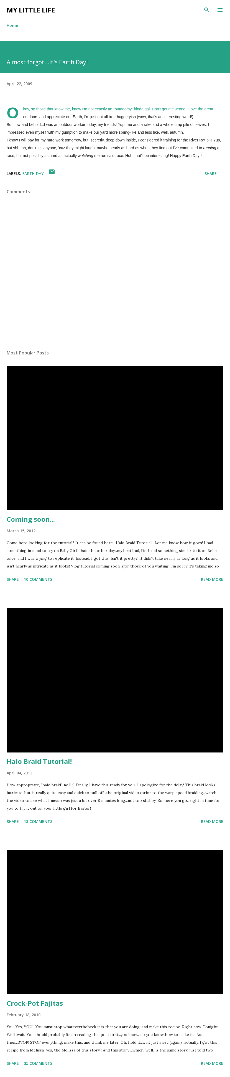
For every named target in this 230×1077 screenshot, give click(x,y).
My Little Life (31, 9)
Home (12, 25)
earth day (33, 173)
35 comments (38, 1063)
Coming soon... (31, 519)
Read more (212, 579)
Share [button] (211, 173)
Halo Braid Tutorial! (39, 761)
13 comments (38, 821)
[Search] (206, 10)
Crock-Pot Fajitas (35, 1003)
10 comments (38, 579)
